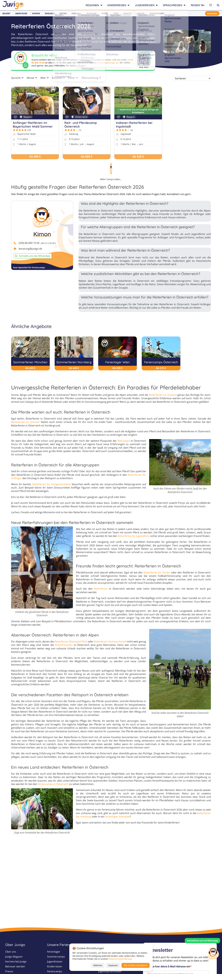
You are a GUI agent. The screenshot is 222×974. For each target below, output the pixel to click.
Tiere (115, 13)
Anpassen (113, 965)
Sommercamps (56, 956)
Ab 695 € (35, 156)
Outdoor (91, 13)
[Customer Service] (213, 952)
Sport (105, 13)
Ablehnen (97, 965)
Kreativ (127, 13)
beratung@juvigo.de (107, 62)
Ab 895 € (86, 156)
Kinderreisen (54, 966)
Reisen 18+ (198, 5)
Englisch (50, 13)
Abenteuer (21, 13)
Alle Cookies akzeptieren (135, 965)
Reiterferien (101, 588)
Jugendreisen (54, 961)
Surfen (36, 13)
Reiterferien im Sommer (25, 422)
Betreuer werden (15, 966)
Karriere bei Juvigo (16, 961)
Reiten (63, 13)
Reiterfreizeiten (64, 645)
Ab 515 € (138, 156)
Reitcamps (124, 440)
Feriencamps (54, 971)
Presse (9, 971)
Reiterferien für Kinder (157, 572)
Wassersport (157, 13)
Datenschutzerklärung (120, 959)
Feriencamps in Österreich (53, 784)
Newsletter (212, 13)
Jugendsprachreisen (109, 971)
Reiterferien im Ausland (163, 395)
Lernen (141, 13)
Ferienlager (53, 951)
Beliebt (6, 13)
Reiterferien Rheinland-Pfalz (70, 641)
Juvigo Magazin (14, 956)
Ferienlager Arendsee (117, 816)
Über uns (10, 951)
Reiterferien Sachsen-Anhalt (110, 641)
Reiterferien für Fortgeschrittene (51, 484)
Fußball (76, 13)
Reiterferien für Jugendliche (134, 536)
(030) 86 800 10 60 (37, 243)
